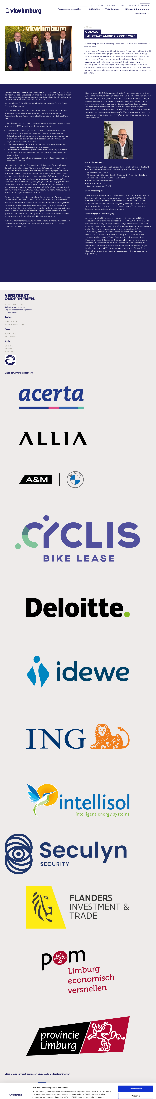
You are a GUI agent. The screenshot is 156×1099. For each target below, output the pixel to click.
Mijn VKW (111, 5)
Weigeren (136, 1080)
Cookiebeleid (11, 312)
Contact (122, 5)
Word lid (132, 5)
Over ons (99, 5)
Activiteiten (94, 9)
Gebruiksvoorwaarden (15, 307)
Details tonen (131, 1094)
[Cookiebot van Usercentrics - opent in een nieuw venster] (15, 1094)
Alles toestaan (135, 1073)
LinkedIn (9, 346)
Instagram (9, 351)
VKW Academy (113, 9)
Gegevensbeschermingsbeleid (19, 310)
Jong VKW (144, 5)
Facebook (9, 348)
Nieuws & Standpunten (137, 9)
